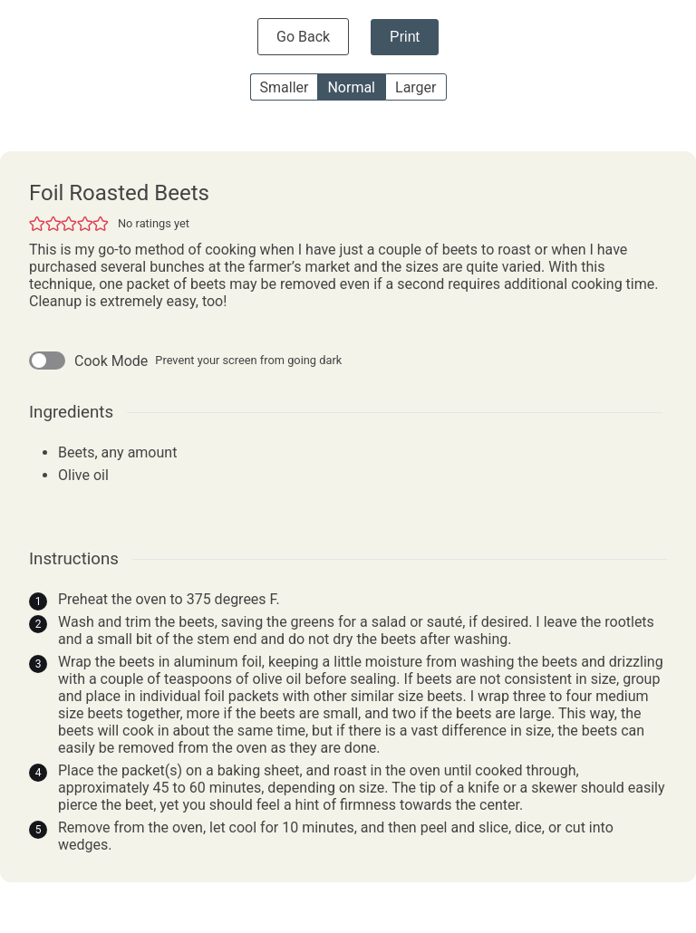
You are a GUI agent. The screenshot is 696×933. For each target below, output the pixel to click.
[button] (37, 223)
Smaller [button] (284, 87)
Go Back (303, 36)
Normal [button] (351, 87)
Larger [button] (415, 87)
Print (405, 36)
